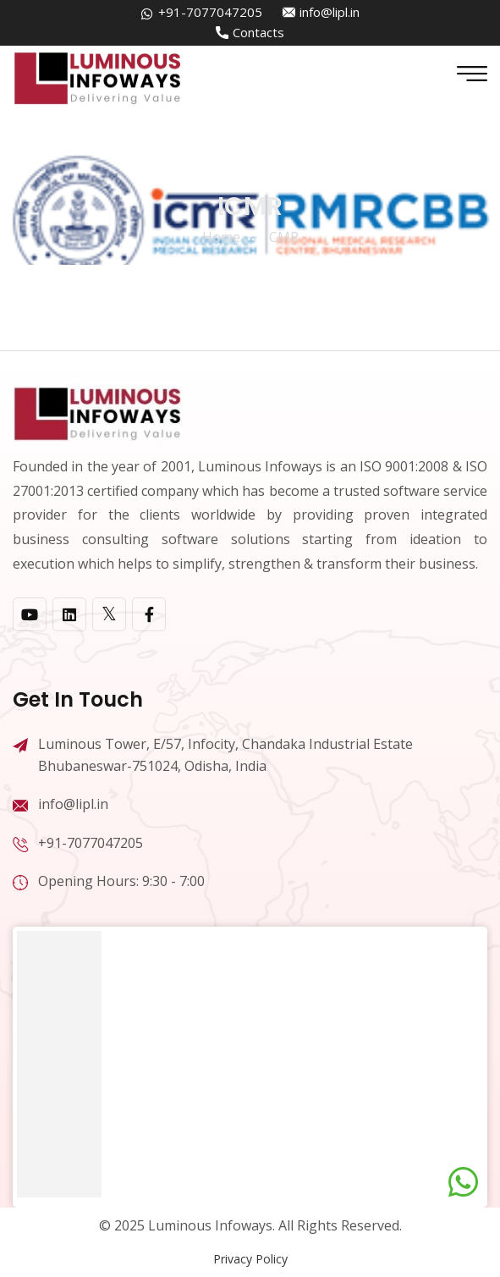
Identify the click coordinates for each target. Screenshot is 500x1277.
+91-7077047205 (210, 11)
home (221, 237)
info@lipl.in (329, 11)
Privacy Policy (250, 1259)
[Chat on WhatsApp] (463, 1182)
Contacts (258, 32)
